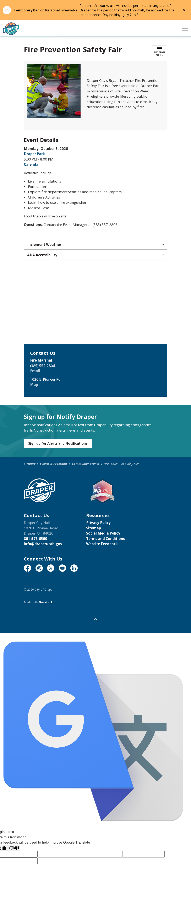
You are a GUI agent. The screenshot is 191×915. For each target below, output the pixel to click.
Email (35, 370)
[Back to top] (95, 619)
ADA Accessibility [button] (42, 255)
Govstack (46, 602)
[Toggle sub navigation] (159, 51)
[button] (54, 91)
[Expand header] (185, 28)
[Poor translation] (14, 848)
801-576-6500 (35, 538)
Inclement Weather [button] (44, 244)
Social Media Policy (103, 533)
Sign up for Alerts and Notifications (58, 443)
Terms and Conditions (105, 538)
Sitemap (93, 528)
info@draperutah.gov (43, 543)
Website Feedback (102, 543)
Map (34, 384)
